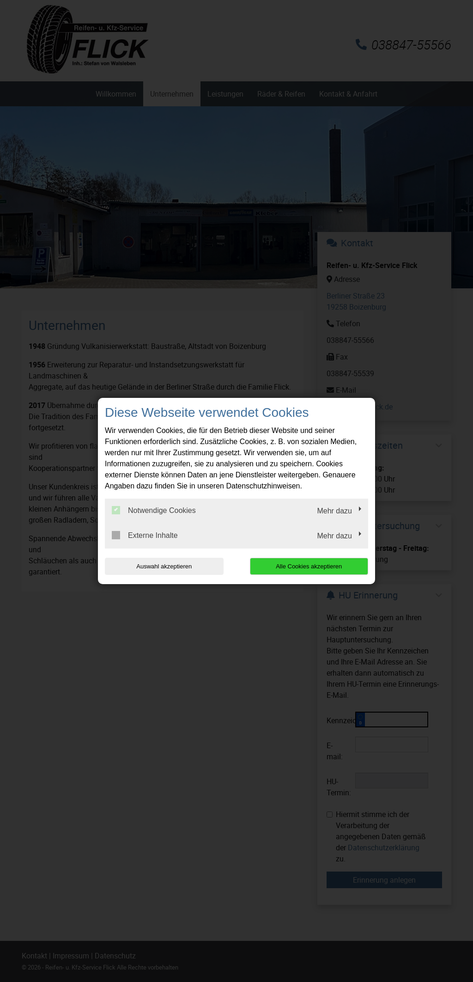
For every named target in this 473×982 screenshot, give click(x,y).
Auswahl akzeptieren (164, 566)
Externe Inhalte (145, 535)
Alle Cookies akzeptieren (309, 566)
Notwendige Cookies (154, 510)
